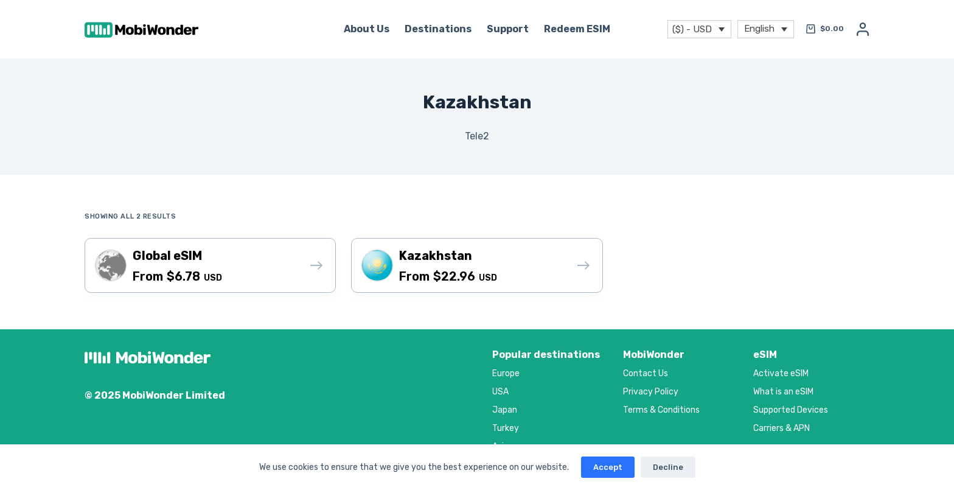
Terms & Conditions (661, 410)
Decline (668, 467)
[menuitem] (765, 29)
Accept (607, 467)
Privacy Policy (650, 392)
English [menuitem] (759, 28)
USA (500, 392)
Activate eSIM (781, 373)
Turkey (505, 428)
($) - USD (692, 29)
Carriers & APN (781, 428)
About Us (366, 29)
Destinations (438, 29)
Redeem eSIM (577, 29)
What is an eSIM (783, 392)
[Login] (862, 29)
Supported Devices (790, 410)
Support (508, 29)
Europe (506, 373)
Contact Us (645, 373)
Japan (504, 410)
